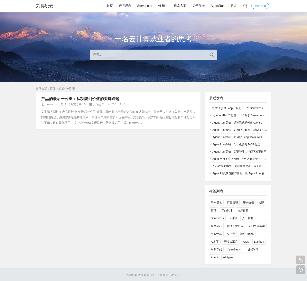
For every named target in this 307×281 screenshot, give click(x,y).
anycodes (51, 104)
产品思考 (125, 5)
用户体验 (242, 210)
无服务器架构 (256, 226)
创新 (262, 202)
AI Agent (228, 257)
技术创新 (216, 226)
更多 (233, 5)
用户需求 (216, 202)
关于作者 (198, 5)
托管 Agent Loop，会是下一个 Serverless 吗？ (240, 108)
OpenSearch (234, 249)
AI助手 (215, 241)
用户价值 (248, 202)
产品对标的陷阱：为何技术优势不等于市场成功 (241, 166)
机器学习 (252, 249)
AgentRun (218, 5)
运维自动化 (247, 233)
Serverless (144, 5)
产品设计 (226, 210)
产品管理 (232, 202)
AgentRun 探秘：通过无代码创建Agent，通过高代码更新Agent (250, 122)
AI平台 (231, 233)
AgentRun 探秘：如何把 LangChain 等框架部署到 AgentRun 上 (251, 137)
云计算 (233, 218)
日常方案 (180, 5)
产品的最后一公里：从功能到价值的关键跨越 (80, 99)
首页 (110, 5)
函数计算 (216, 233)
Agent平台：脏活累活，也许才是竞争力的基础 (240, 158)
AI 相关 (163, 5)
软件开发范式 (235, 226)
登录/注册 (260, 5)
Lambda (259, 241)
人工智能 (247, 218)
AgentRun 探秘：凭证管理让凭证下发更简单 (239, 151)
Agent (214, 257)
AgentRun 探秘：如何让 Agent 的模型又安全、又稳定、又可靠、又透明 (256, 129)
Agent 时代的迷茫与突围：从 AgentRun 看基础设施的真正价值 (250, 173)
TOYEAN (174, 274)
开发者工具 (231, 241)
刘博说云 (44, 5)
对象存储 (216, 249)
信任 (213, 210)
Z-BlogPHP (148, 274)
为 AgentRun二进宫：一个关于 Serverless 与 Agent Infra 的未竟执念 (254, 115)
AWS (246, 241)
